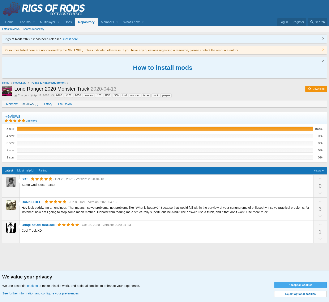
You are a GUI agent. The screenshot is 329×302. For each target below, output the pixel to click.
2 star (10, 150)
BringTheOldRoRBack (38, 225)
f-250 (68, 95)
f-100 (59, 95)
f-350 (78, 95)
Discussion (64, 104)
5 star (10, 129)
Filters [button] (317, 170)
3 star (10, 143)
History (47, 104)
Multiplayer (47, 22)
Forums (25, 22)
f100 (99, 95)
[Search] (317, 22)
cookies (32, 285)
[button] (34, 22)
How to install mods (162, 67)
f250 (107, 95)
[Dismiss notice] (323, 39)
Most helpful (25, 170)
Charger (23, 95)
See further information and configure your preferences (40, 293)
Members (107, 22)
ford (124, 95)
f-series (89, 95)
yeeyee (166, 95)
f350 (116, 95)
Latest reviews (11, 28)
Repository (86, 22)
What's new (131, 22)
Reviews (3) (30, 104)
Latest (8, 170)
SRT (25, 179)
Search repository (33, 28)
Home (9, 22)
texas (146, 95)
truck (155, 95)
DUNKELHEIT (32, 202)
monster (134, 95)
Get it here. (71, 39)
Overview (11, 104)
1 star (10, 157)
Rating (42, 170)
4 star (10, 136)
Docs (68, 22)
